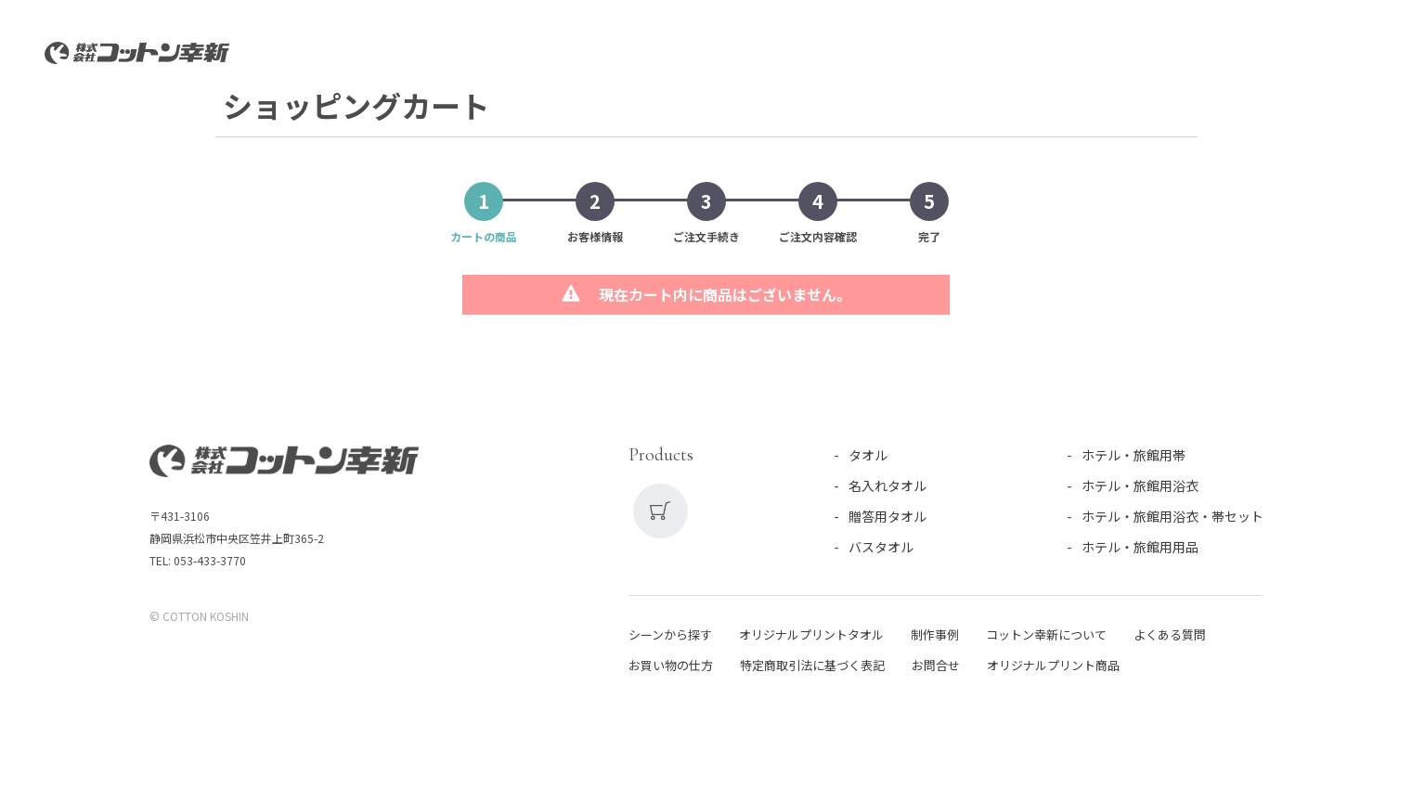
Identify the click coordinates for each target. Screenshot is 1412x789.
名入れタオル (887, 488)
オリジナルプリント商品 (1053, 668)
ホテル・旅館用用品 (1140, 549)
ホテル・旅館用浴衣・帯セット (1172, 519)
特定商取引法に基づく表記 (812, 668)
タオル (867, 457)
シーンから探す (670, 637)
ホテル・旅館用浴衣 (1140, 488)
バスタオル (880, 549)
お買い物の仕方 (670, 668)
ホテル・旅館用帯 (1133, 457)
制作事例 (935, 637)
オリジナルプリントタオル (811, 637)
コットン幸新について (1046, 637)
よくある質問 (1169, 637)
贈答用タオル (887, 519)
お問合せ (936, 668)
